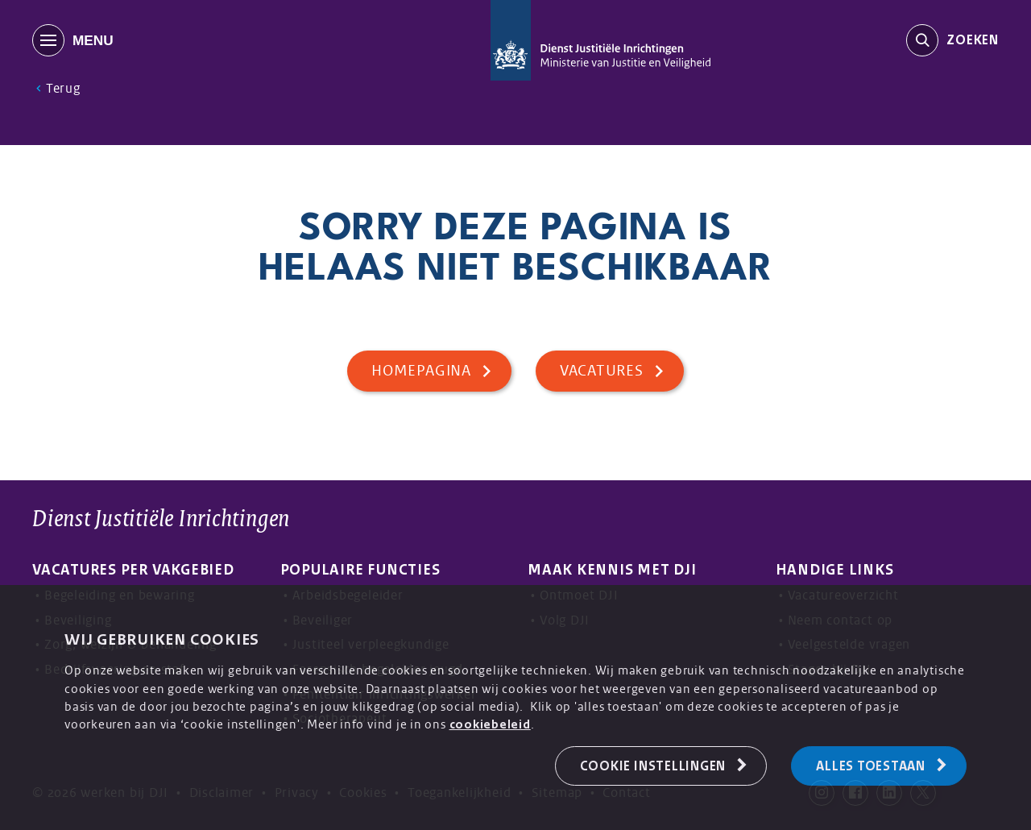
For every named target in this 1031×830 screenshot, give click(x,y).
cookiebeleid (490, 724)
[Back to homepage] (600, 40)
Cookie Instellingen (653, 766)
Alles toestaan (870, 766)
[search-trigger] (952, 40)
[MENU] (176, 40)
